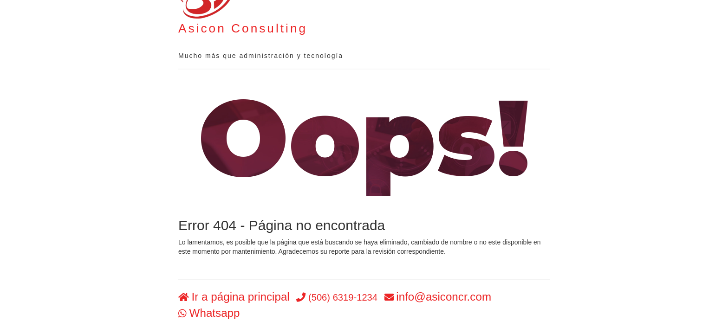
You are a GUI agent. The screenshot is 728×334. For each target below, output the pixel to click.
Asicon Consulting (242, 28)
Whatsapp (214, 313)
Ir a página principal (241, 297)
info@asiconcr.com (443, 297)
